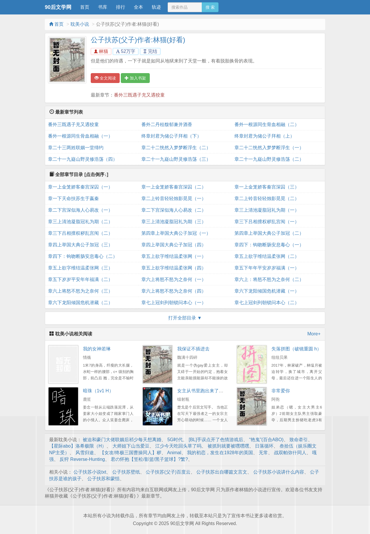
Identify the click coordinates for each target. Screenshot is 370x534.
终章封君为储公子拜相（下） (171, 136)
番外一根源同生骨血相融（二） (266, 124)
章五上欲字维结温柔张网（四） (173, 267)
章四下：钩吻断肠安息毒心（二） (82, 256)
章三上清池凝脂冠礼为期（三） (173, 221)
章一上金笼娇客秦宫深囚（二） (173, 186)
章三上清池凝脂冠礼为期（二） (80, 221)
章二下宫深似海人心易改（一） (80, 210)
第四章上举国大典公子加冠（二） (269, 233)
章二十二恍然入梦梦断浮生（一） (269, 147)
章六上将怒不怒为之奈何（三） (80, 291)
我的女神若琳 (97, 348)
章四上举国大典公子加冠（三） (80, 244)
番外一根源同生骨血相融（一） (80, 136)
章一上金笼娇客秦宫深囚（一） (80, 186)
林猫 (101, 51)
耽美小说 (80, 24)
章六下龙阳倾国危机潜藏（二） (80, 302)
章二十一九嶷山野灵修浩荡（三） (176, 159)
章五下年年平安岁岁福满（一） (266, 267)
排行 (120, 7)
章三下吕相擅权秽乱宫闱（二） (80, 233)
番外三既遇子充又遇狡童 (139, 95)
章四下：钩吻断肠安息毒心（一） (269, 244)
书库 (102, 7)
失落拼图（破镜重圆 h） (296, 348)
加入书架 (135, 78)
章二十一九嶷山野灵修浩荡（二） (269, 159)
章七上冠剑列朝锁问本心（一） (173, 302)
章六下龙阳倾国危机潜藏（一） (266, 291)
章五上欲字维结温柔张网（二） (266, 256)
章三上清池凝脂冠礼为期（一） (266, 210)
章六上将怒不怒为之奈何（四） (173, 291)
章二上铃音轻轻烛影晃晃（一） (173, 198)
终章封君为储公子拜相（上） (264, 136)
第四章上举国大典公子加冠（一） (176, 233)
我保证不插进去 (193, 348)
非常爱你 (280, 390)
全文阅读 (105, 78)
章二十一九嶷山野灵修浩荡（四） (82, 159)
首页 (84, 7)
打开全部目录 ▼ (185, 317)
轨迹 (156, 7)
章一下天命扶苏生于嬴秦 (73, 198)
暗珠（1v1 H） (98, 390)
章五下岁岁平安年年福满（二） (80, 279)
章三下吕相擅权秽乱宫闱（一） (266, 221)
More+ (314, 333)
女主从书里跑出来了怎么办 (205, 390)
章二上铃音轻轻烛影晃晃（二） (266, 198)
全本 (138, 7)
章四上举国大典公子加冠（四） (173, 244)
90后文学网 (58, 7)
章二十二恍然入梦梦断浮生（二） (176, 147)
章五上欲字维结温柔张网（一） (173, 256)
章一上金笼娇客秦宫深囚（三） (266, 186)
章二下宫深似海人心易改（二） (173, 210)
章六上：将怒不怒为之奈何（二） (269, 279)
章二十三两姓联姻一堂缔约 (75, 147)
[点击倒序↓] (96, 174)
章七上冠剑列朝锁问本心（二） (266, 302)
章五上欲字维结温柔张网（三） (80, 267)
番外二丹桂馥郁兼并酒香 (166, 124)
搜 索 (210, 7)
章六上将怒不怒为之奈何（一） (173, 279)
